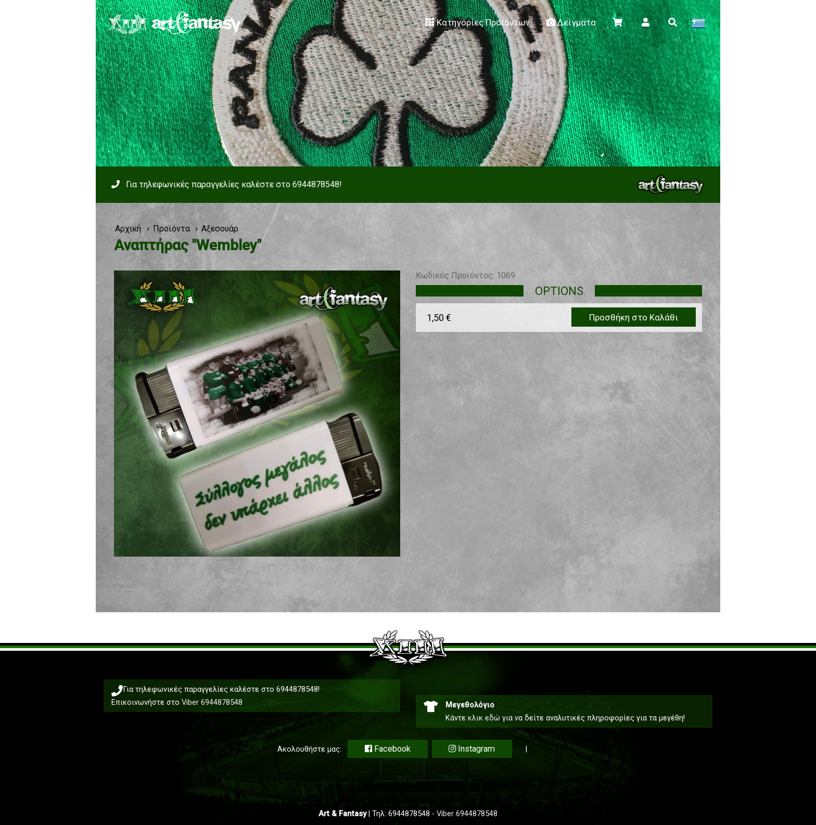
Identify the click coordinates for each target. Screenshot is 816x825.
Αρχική (128, 229)
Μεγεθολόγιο (469, 705)
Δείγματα (570, 22)
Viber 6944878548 (212, 702)
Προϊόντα (171, 229)
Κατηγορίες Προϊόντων (476, 22)
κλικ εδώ (484, 718)
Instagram (472, 749)
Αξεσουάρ (219, 229)
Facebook (388, 749)
